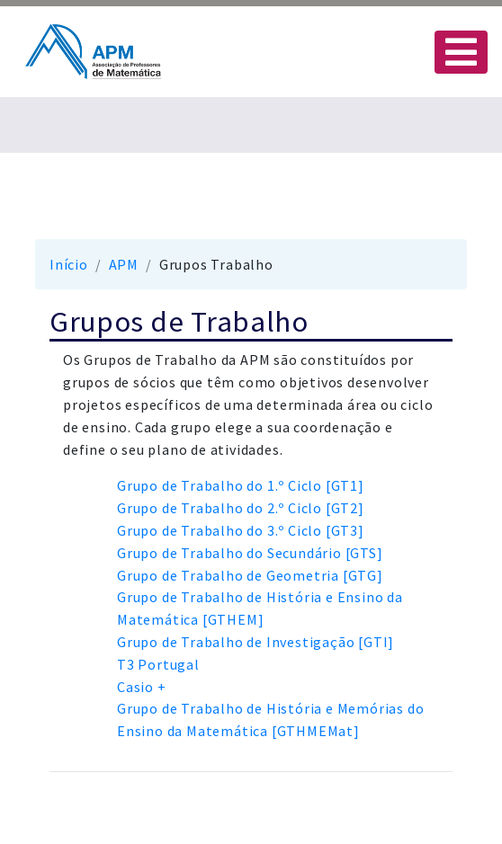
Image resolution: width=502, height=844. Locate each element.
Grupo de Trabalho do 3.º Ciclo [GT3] (240, 530)
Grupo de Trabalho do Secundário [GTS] (250, 553)
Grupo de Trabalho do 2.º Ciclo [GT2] (240, 508)
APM (124, 264)
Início (68, 264)
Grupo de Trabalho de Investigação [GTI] (255, 642)
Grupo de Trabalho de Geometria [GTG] (250, 575)
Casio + (141, 687)
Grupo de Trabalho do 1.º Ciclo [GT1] (240, 485)
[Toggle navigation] (461, 52)
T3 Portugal (158, 664)
